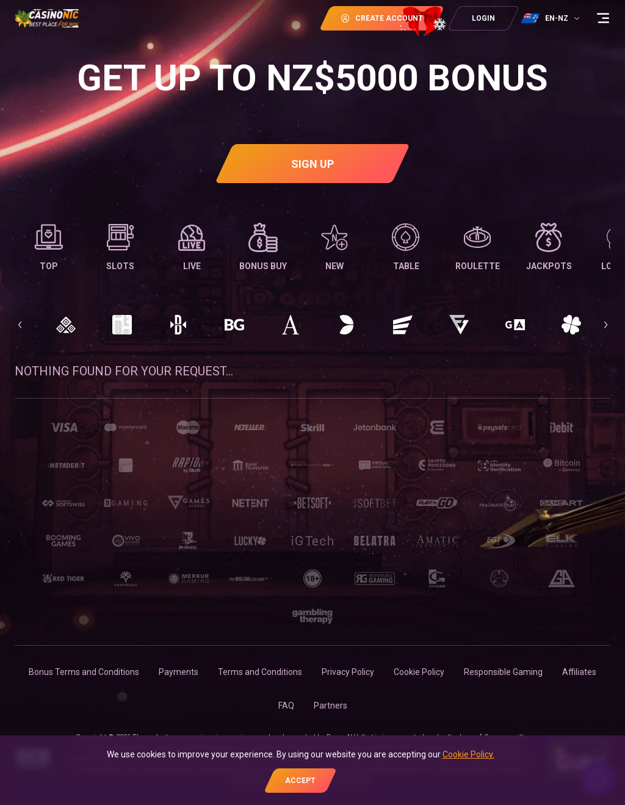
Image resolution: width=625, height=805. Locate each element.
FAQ (286, 705)
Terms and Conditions (260, 672)
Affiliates (579, 672)
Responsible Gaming (503, 672)
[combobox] (551, 18)
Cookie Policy (419, 672)
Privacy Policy (348, 672)
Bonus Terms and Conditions (84, 672)
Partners (330, 705)
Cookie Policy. (468, 754)
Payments (178, 672)
